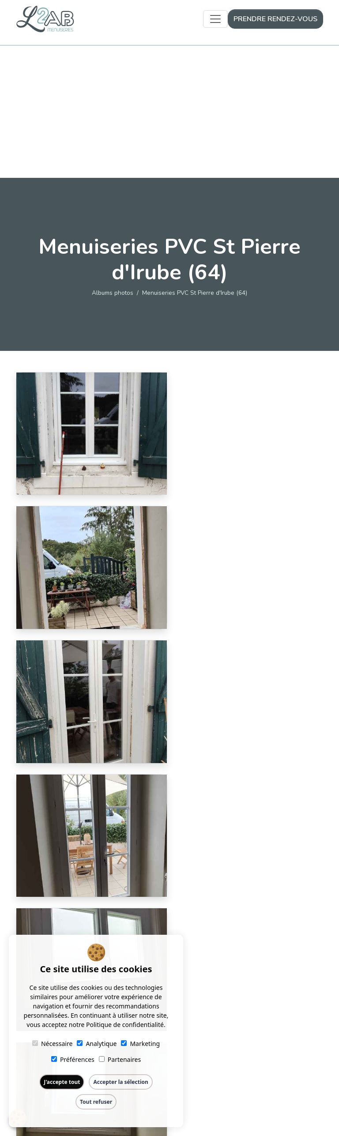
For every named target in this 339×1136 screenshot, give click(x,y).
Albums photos (112, 293)
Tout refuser (96, 1102)
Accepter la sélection (120, 1082)
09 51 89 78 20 (279, 1054)
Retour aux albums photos (169, 929)
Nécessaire (52, 1043)
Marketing (140, 1043)
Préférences (72, 1059)
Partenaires (120, 1059)
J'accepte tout (62, 1082)
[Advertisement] (169, 111)
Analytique (97, 1043)
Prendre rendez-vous (275, 19)
